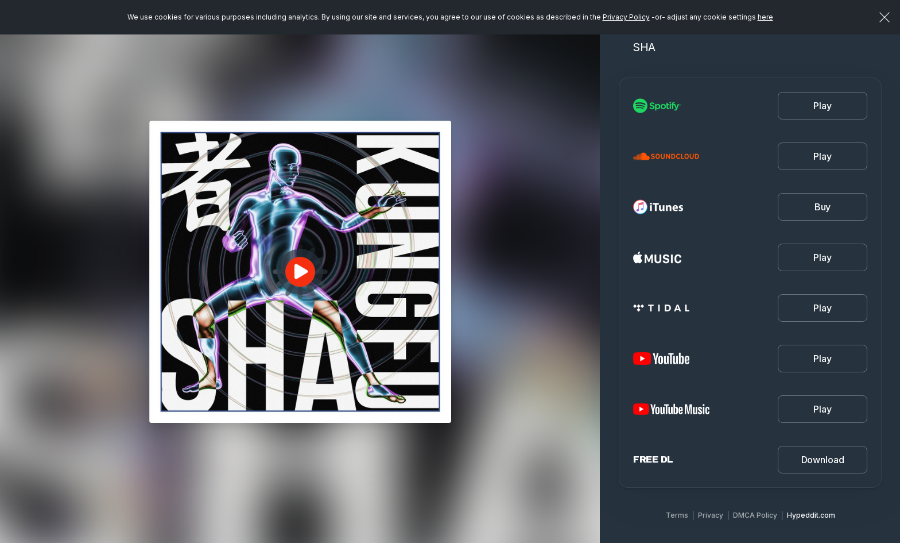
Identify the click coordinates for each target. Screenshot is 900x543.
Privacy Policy (626, 17)
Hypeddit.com (811, 515)
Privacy (710, 515)
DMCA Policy (755, 515)
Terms (677, 515)
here (765, 17)
